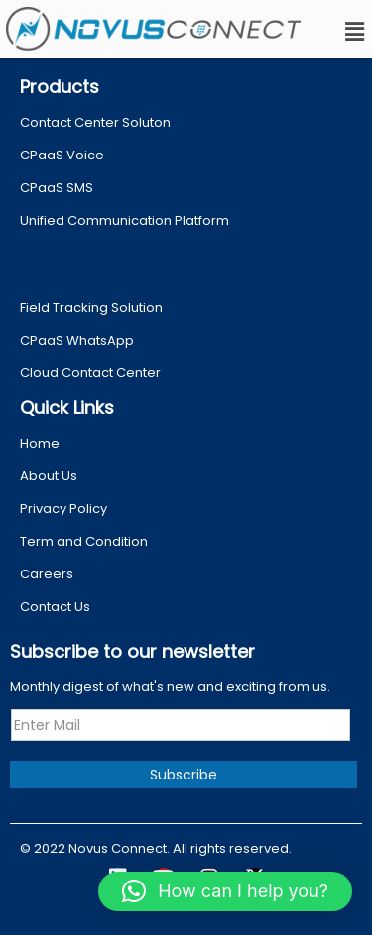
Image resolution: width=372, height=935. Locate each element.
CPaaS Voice (62, 155)
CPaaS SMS (56, 187)
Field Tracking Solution (91, 307)
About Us (48, 476)
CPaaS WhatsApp (77, 340)
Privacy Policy (63, 508)
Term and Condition (84, 541)
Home (40, 443)
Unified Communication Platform (124, 220)
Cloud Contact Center (90, 373)
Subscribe (183, 774)
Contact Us (55, 606)
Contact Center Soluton (95, 122)
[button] (355, 32)
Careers (46, 574)
